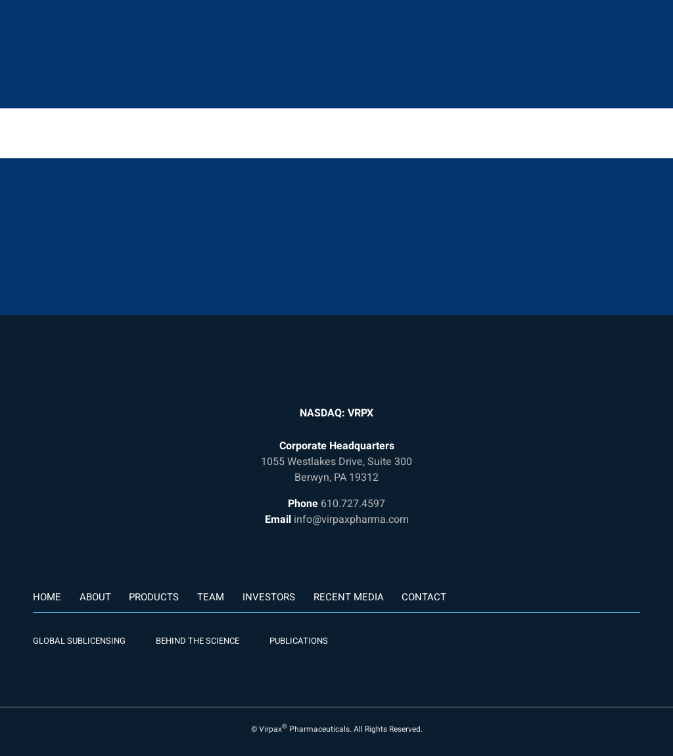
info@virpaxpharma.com (351, 519)
